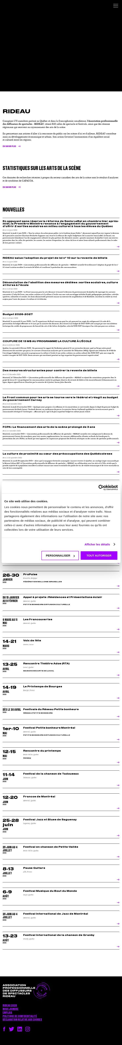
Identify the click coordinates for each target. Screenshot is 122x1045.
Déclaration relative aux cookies (22, 1019)
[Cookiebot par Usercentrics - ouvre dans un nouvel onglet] (101, 487)
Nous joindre (10, 1009)
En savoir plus (9, 146)
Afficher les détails (97, 544)
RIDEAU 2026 (10, 1005)
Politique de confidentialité (20, 1016)
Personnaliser (60, 555)
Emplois (7, 1012)
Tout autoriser (99, 555)
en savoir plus (9, 187)
